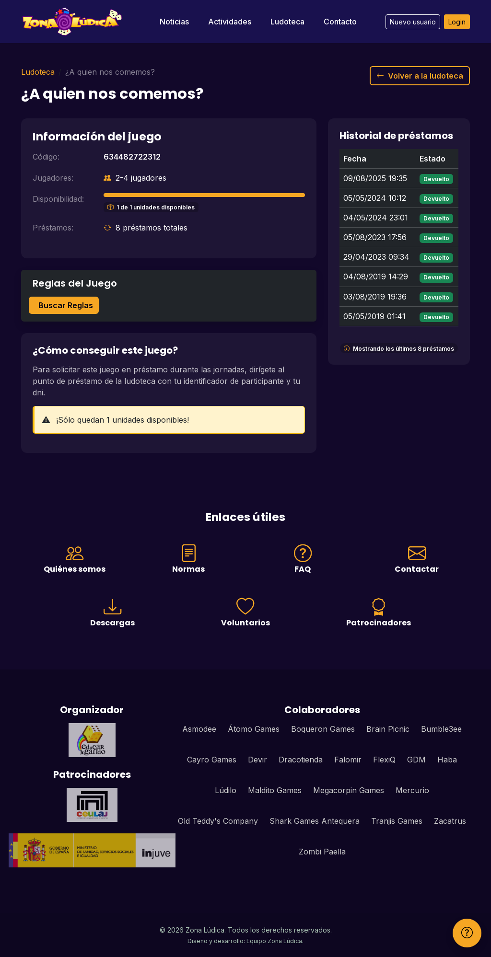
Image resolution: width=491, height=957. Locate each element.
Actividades (229, 21)
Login (457, 22)
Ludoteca (287, 21)
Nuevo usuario (413, 22)
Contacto (340, 21)
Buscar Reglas (65, 305)
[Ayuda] (467, 933)
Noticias (174, 21)
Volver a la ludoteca (419, 76)
